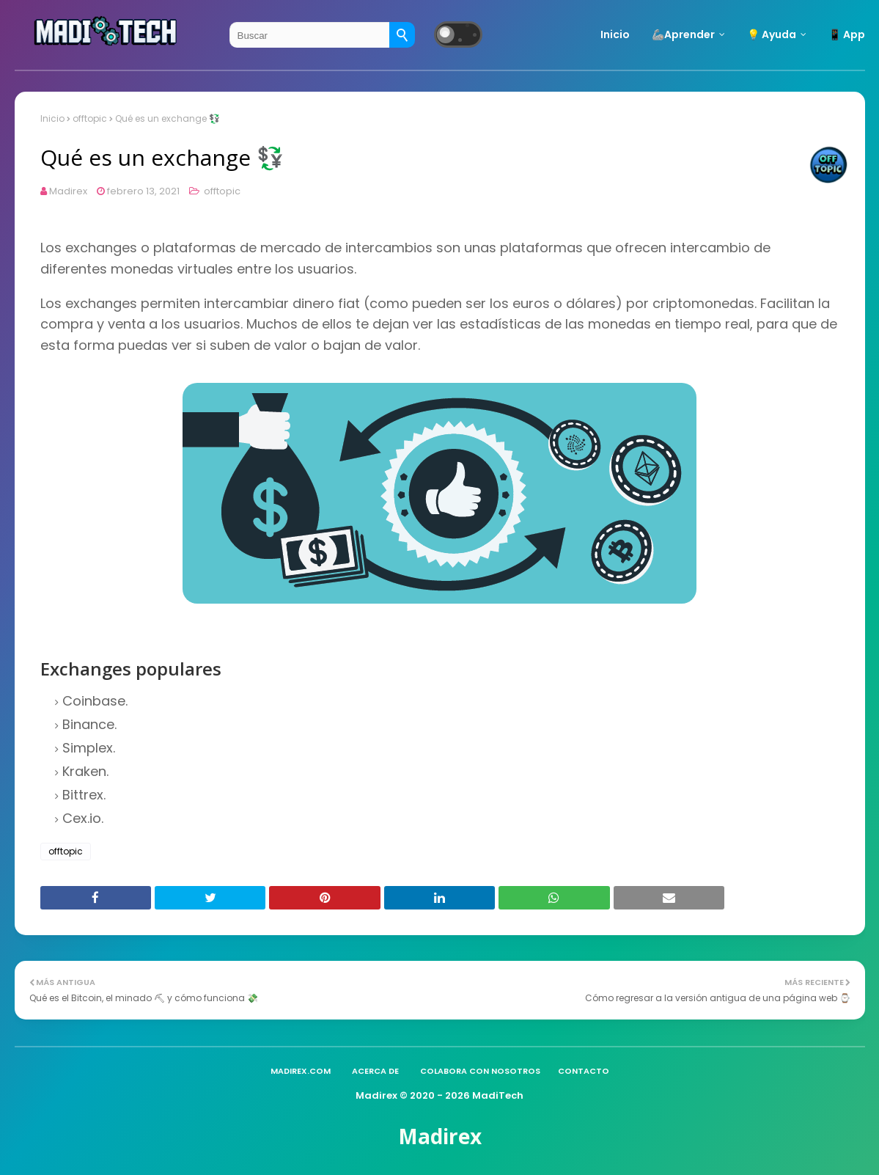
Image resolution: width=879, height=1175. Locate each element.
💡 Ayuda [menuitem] (771, 34)
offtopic (90, 118)
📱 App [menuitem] (846, 34)
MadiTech (497, 1095)
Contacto (583, 1071)
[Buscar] (402, 35)
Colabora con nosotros (480, 1071)
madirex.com (301, 1071)
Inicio (52, 118)
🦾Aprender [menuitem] (683, 34)
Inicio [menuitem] (615, 34)
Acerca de (375, 1071)
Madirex (68, 191)
